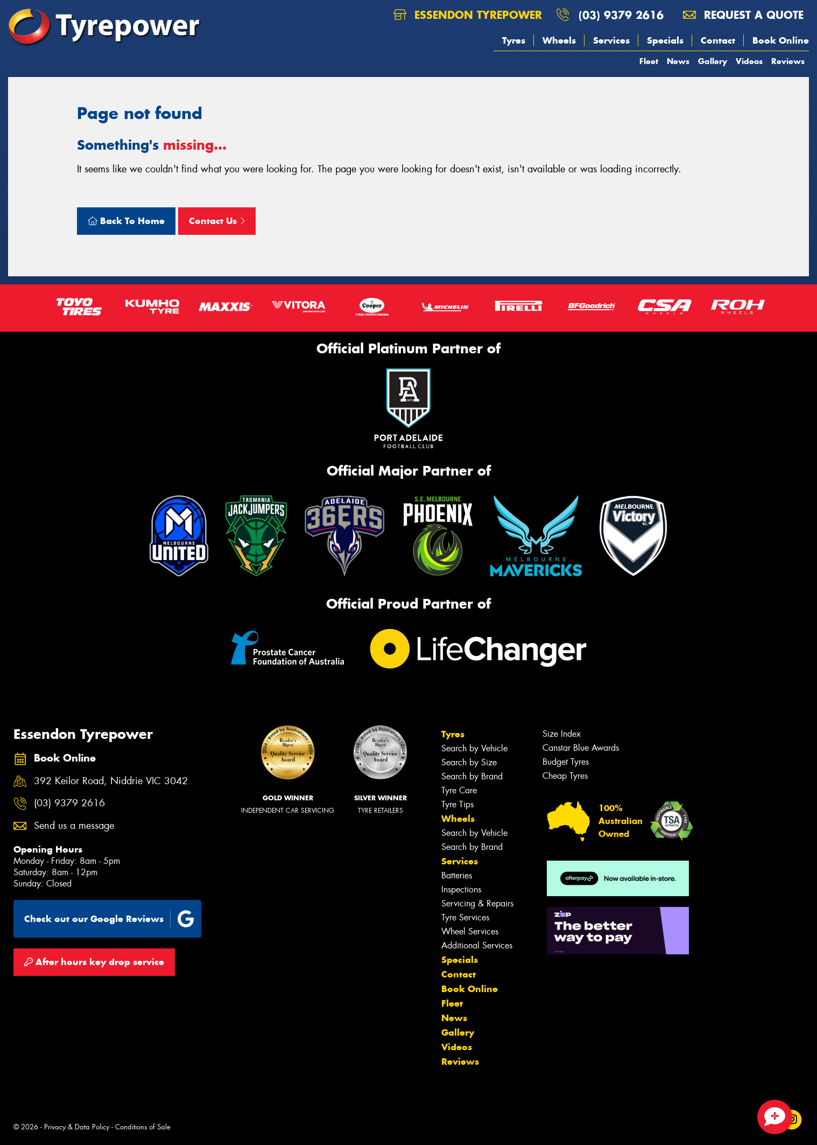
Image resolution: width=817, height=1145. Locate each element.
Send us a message (74, 826)
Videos (749, 61)
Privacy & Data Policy (76, 1127)
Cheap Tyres (565, 775)
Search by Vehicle (474, 748)
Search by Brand (472, 776)
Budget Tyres (566, 761)
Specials (665, 40)
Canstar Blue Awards (581, 747)
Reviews (788, 61)
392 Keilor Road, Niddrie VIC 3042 (111, 781)
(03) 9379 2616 (621, 15)
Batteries (456, 875)
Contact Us (217, 221)
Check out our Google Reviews (109, 918)
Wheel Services (469, 931)
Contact (718, 40)
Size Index (562, 733)
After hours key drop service (94, 962)
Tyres (513, 40)
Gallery (712, 61)
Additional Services (476, 945)
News (678, 61)
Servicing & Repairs (477, 903)
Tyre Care (459, 790)
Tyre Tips (457, 804)
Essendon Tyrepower (467, 15)
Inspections (461, 889)
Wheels (559, 40)
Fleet (648, 61)
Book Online (780, 40)
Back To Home (126, 221)
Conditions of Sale (143, 1127)
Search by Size (469, 762)
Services (611, 40)
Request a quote (743, 15)
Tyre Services (465, 917)
